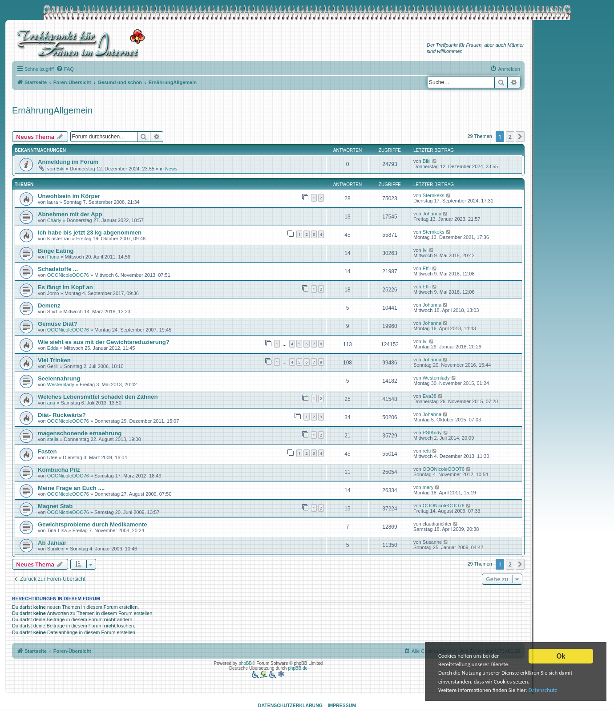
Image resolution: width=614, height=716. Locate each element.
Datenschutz (549, 690)
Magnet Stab (55, 506)
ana (51, 402)
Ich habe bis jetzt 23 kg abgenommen (89, 232)
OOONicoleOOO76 (68, 275)
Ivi (425, 250)
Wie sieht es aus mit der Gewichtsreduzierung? (104, 342)
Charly (54, 220)
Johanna (432, 213)
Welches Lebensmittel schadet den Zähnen (98, 396)
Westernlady (60, 384)
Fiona (53, 256)
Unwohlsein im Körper (69, 196)
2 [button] (510, 137)
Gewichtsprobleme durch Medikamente (92, 524)
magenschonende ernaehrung (79, 433)
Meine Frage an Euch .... (71, 488)
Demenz (49, 305)
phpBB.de (297, 668)
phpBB (245, 663)
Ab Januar (52, 542)
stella (53, 439)
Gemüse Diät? (57, 323)
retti (427, 450)
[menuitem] (65, 69)
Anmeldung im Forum (68, 161)
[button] (520, 136)
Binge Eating (56, 250)
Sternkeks (433, 195)
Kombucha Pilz (59, 469)
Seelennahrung (59, 378)
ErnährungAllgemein (52, 110)
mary (428, 487)
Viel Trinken (54, 360)
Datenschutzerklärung (290, 705)
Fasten (47, 451)
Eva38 (429, 396)
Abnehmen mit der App (70, 214)
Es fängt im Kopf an (65, 287)
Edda (53, 348)
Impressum (342, 705)
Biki (61, 168)
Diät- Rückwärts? (62, 415)
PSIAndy (432, 432)
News (171, 168)
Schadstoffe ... (58, 269)
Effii (427, 268)
